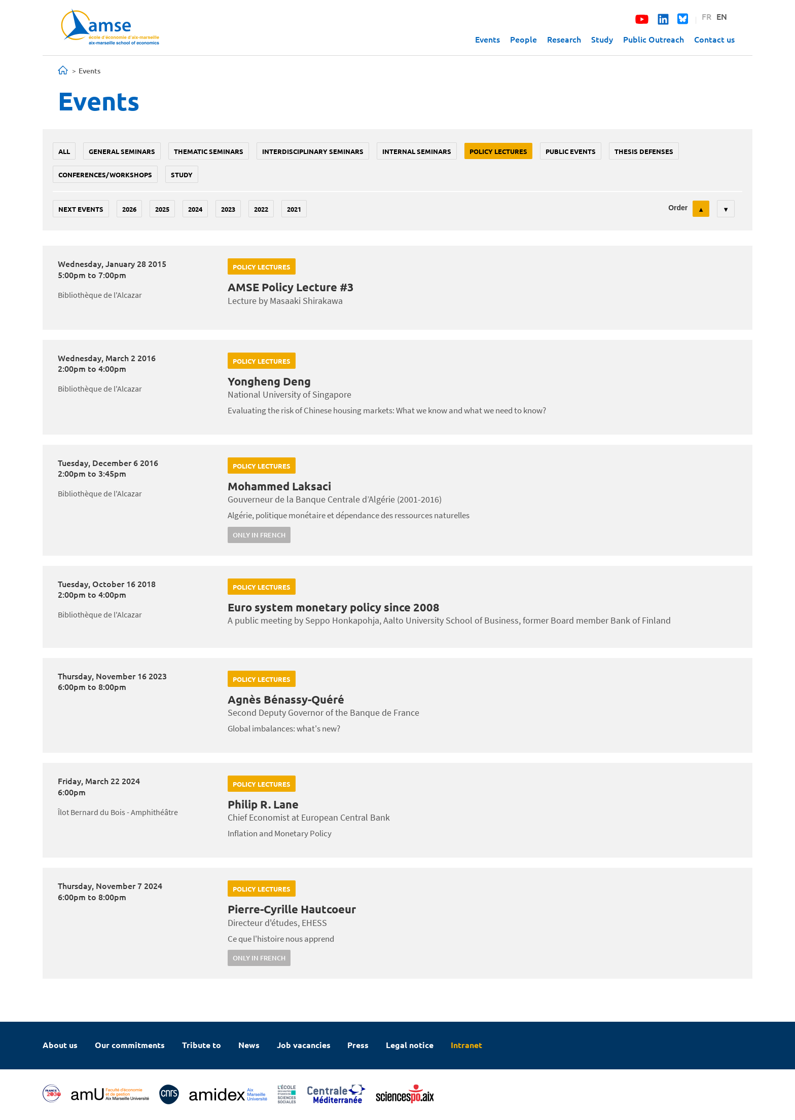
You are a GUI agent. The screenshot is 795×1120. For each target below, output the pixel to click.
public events (571, 151)
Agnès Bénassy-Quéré (286, 699)
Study (602, 39)
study (182, 174)
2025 (162, 209)
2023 (228, 209)
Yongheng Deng (269, 381)
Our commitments (130, 1044)
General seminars (122, 151)
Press (358, 1044)
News (249, 1044)
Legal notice (409, 1044)
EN (721, 16)
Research (564, 39)
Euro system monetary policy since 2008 (334, 607)
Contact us (714, 39)
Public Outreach (653, 39)
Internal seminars (416, 151)
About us (60, 1044)
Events (487, 39)
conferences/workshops (105, 174)
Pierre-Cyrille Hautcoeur (292, 909)
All (64, 151)
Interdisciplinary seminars (313, 151)
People (523, 39)
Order (678, 208)
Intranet (466, 1044)
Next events (80, 209)
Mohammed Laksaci (279, 486)
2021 (294, 209)
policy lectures (498, 151)
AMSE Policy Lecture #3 (291, 287)
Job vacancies (304, 1044)
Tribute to (201, 1044)
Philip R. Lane (263, 804)
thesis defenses (644, 151)
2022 (261, 209)
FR (706, 16)
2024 (195, 209)
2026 (129, 209)
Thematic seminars (208, 151)
